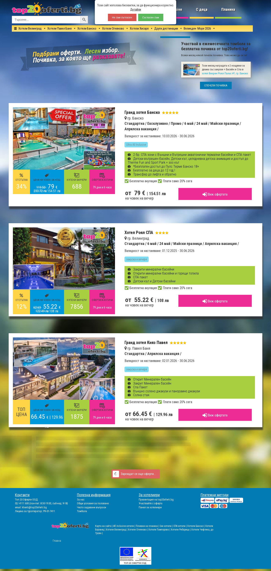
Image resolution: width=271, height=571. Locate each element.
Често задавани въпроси (91, 507)
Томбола (82, 511)
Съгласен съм (150, 17)
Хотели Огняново (113, 28)
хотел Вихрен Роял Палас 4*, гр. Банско (225, 73)
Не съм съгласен (122, 17)
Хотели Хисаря (139, 28)
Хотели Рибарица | (181, 529)
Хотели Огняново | (138, 529)
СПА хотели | (180, 526)
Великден (190, 28)
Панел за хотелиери (150, 507)
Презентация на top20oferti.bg (156, 499)
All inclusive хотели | (124, 526)
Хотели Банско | (196, 526)
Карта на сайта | (104, 526)
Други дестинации (166, 28)
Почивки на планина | (148, 526)
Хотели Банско (86, 28)
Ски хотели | (166, 526)
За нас (80, 499)
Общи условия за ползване (93, 503)
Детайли (135, 9)
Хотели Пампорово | (159, 529)
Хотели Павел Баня (59, 28)
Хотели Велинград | (116, 529)
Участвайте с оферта (150, 503)
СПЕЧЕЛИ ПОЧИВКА (215, 85)
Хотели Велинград (30, 28)
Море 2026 (204, 28)
